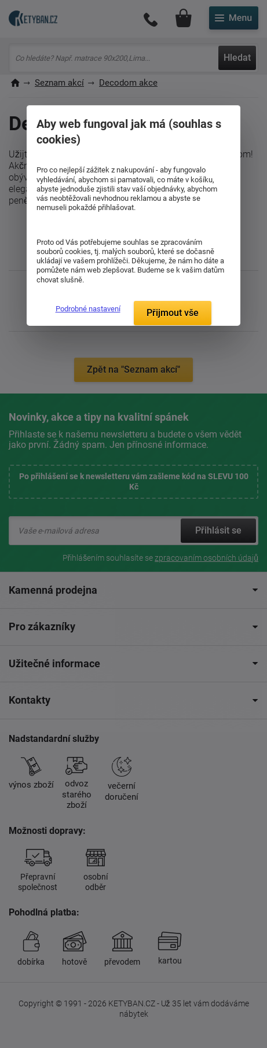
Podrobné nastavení (88, 308)
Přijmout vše (173, 312)
